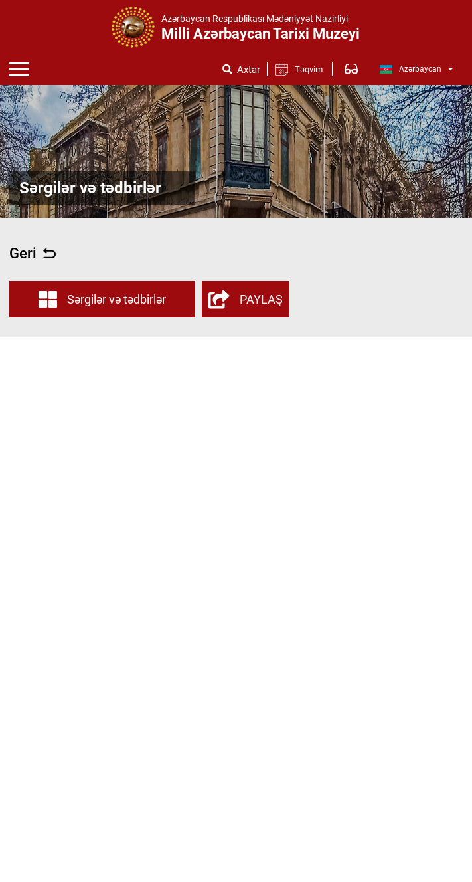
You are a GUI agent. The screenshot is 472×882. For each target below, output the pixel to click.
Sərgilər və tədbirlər (102, 299)
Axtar (248, 70)
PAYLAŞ (245, 299)
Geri (32, 253)
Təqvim (309, 69)
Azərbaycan (416, 69)
